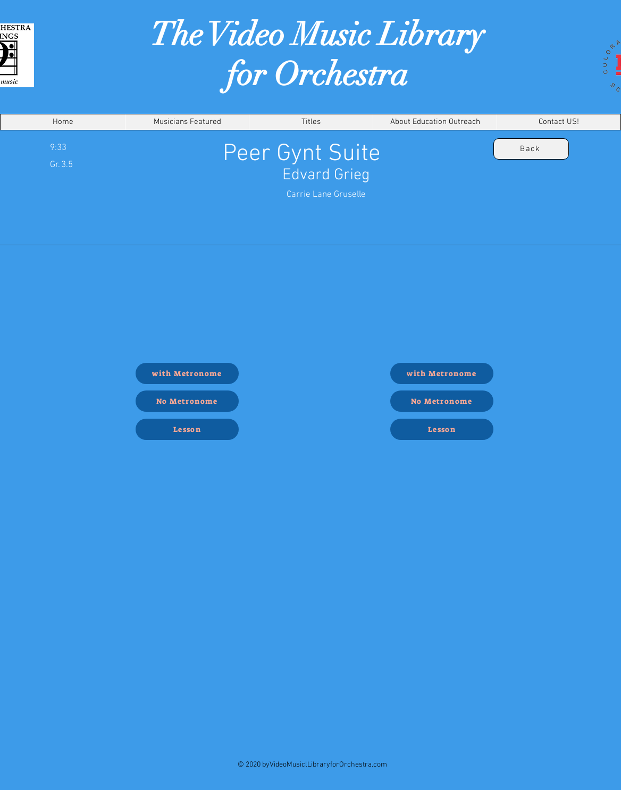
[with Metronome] (187, 373)
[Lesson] (187, 429)
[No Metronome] (187, 401)
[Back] (531, 149)
